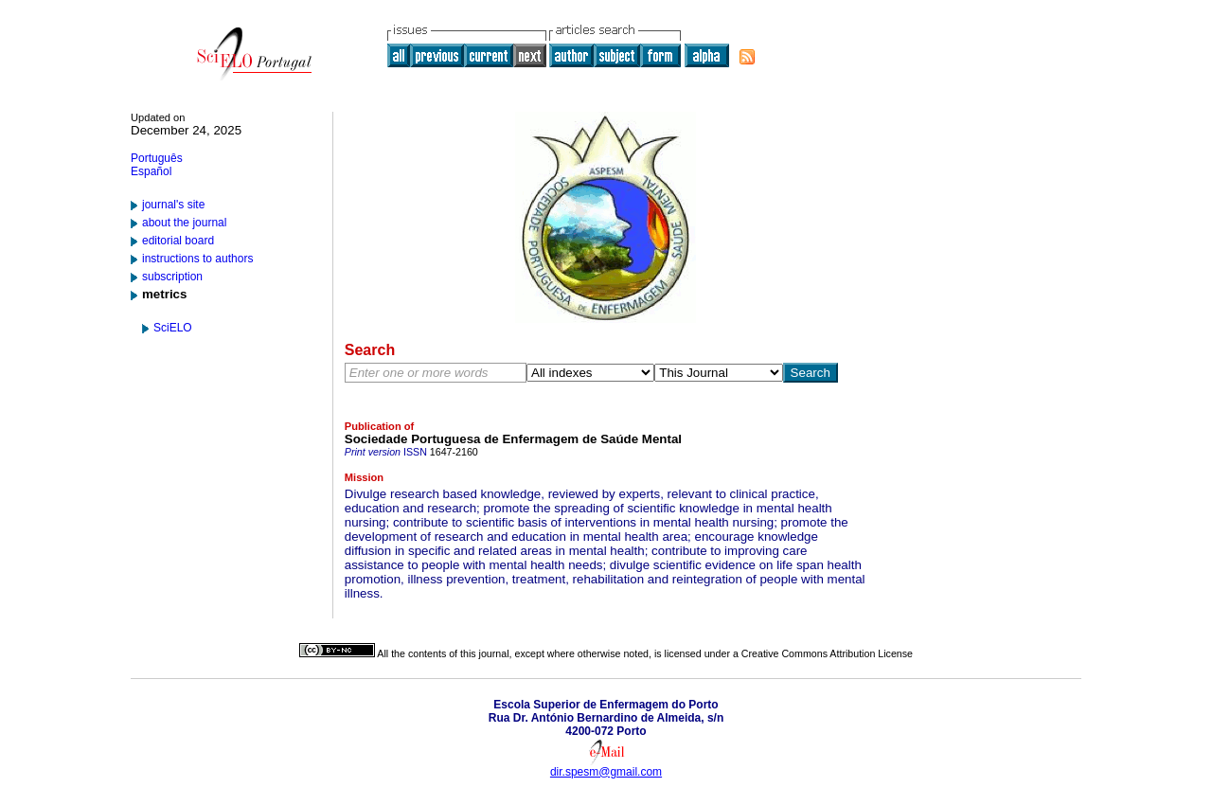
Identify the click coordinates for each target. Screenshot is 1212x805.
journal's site (173, 204)
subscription (172, 276)
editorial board (178, 240)
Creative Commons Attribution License (827, 653)
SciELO (172, 327)
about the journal (184, 222)
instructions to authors (197, 258)
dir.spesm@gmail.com (606, 771)
